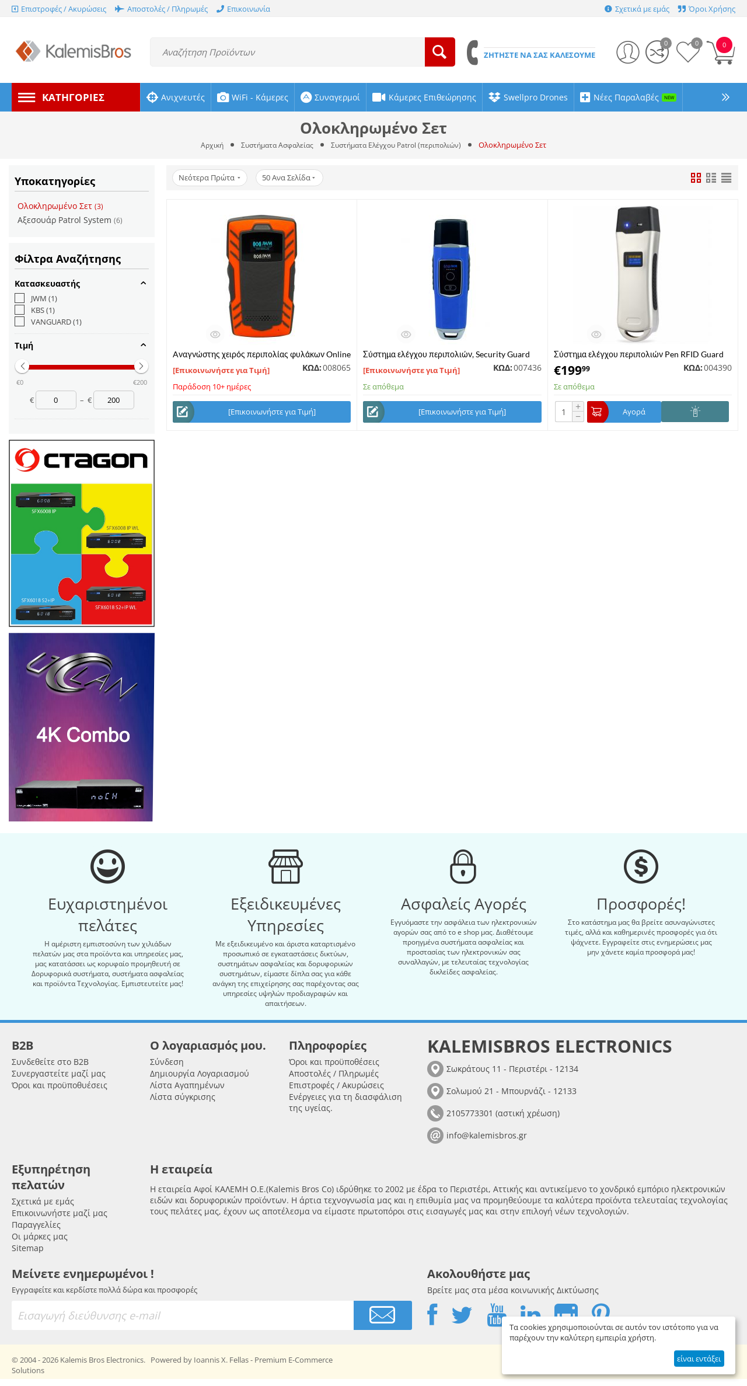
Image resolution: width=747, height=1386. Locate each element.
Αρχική (204, 145)
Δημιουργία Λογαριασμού (199, 1080)
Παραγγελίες (36, 1231)
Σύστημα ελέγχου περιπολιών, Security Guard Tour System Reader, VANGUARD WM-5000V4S (450, 354)
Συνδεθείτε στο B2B (50, 1068)
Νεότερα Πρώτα (211, 178)
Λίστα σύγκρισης (182, 1103)
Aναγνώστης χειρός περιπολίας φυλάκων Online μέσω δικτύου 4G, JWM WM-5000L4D (262, 354)
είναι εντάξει (699, 1358)
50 (294, 178)
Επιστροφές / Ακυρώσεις (336, 1092)
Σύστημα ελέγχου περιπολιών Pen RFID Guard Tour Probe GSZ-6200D (639, 354)
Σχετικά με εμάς (43, 1208)
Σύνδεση (167, 1068)
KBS (35, 310)
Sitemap (28, 1254)
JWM (36, 298)
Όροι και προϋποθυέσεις (59, 1092)
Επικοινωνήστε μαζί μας (59, 1219)
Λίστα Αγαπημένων (187, 1092)
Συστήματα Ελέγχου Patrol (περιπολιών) (400, 145)
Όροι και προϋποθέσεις (334, 1068)
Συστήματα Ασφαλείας (273, 145)
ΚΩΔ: (312, 367)
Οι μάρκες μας (40, 1243)
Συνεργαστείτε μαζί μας (59, 1080)
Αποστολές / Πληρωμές (334, 1080)
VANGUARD (48, 321)
